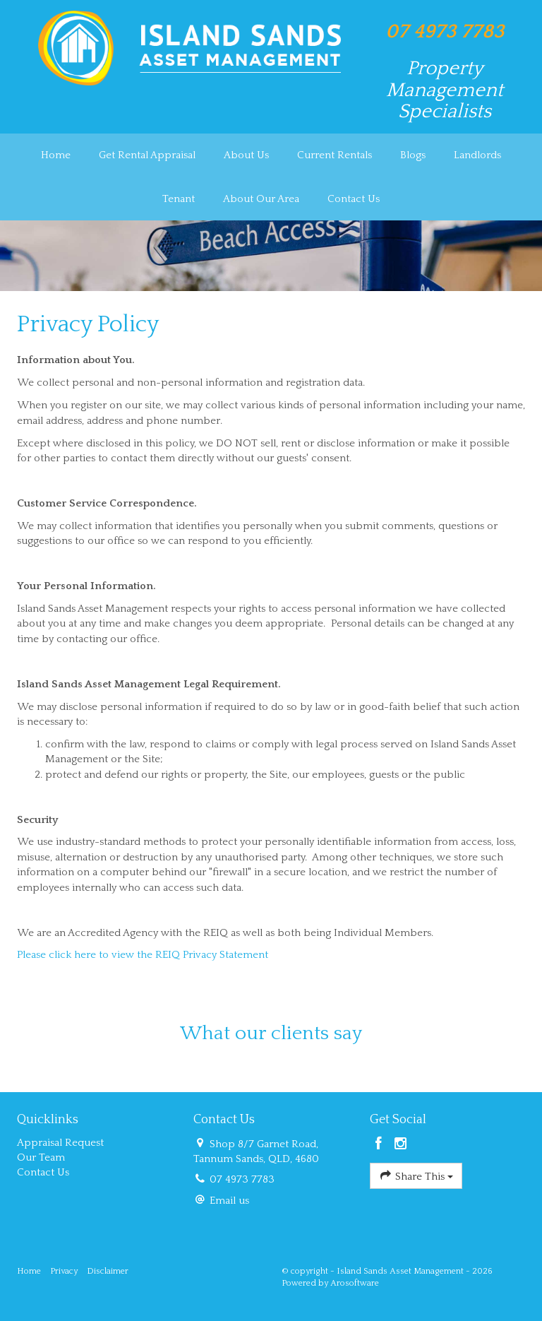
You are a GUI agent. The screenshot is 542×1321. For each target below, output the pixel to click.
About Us (246, 155)
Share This (416, 1175)
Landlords (477, 155)
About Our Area (261, 199)
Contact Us (353, 199)
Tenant (178, 199)
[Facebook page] (381, 1145)
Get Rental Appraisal (147, 155)
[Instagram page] (401, 1145)
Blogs (413, 155)
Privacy (64, 1271)
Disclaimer (107, 1271)
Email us (229, 1201)
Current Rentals (334, 155)
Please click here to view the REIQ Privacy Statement (142, 955)
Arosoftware (354, 1283)
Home (56, 155)
